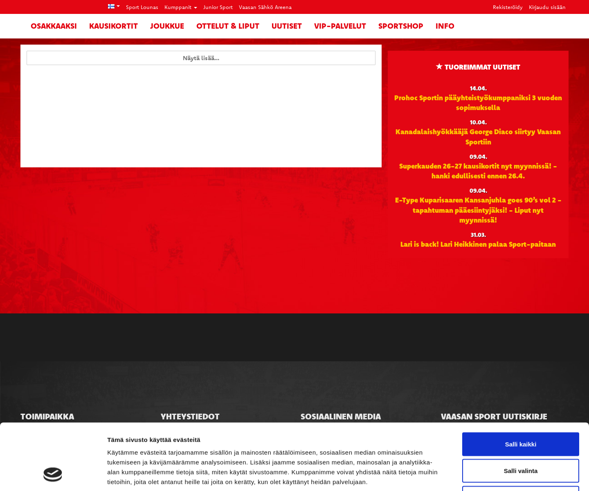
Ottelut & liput (227, 26)
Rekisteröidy (508, 7)
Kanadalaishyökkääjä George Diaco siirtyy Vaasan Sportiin (478, 136)
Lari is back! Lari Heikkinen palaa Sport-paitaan (478, 243)
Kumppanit (180, 7)
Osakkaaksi (54, 26)
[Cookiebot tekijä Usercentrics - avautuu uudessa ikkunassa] (53, 475)
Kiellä (521, 437)
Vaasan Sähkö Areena (265, 7)
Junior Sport (218, 7)
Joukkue (167, 26)
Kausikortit (113, 26)
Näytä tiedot (437, 474)
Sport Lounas (142, 7)
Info (445, 26)
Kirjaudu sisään (547, 7)
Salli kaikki (521, 383)
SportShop (400, 26)
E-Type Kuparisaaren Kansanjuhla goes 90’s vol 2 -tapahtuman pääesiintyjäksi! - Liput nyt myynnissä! (478, 209)
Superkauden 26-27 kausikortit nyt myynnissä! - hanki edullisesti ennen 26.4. (478, 170)
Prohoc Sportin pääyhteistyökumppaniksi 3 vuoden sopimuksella (478, 102)
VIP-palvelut (340, 26)
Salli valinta (521, 410)
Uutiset (287, 26)
